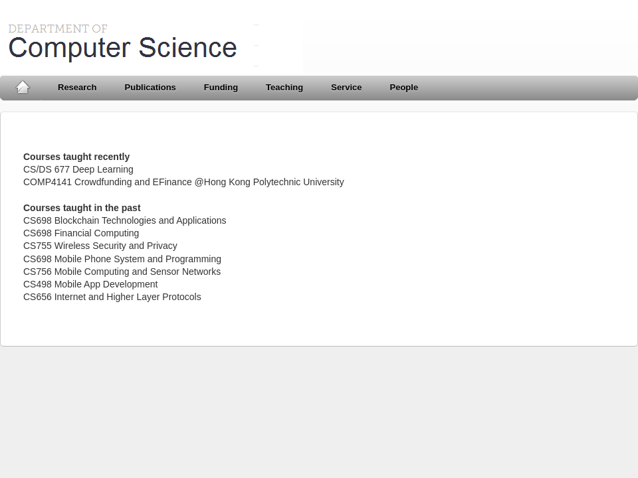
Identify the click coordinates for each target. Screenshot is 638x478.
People (403, 87)
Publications (150, 87)
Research (77, 87)
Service (346, 87)
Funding (221, 87)
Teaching (284, 87)
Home (22, 88)
